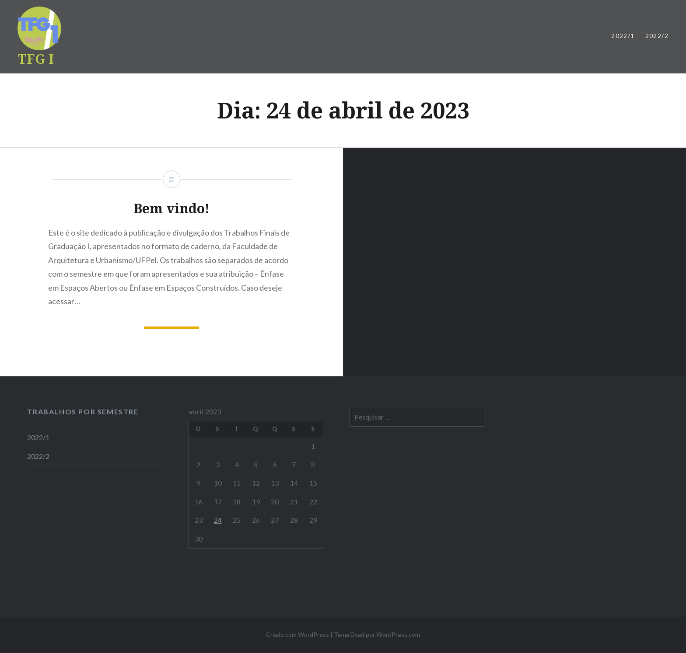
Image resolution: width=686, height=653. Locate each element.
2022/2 (656, 35)
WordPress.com (398, 634)
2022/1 (622, 35)
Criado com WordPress (297, 634)
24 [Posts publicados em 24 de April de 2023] (218, 520)
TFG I (36, 59)
